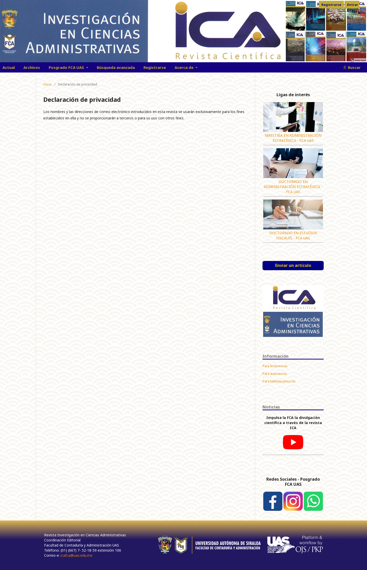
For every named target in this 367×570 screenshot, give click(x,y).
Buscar (354, 67)
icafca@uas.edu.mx (76, 555)
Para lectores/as (275, 366)
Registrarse (154, 67)
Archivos (31, 67)
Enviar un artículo (293, 265)
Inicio (47, 84)
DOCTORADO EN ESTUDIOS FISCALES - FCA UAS (293, 235)
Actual (9, 67)
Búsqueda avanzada (116, 67)
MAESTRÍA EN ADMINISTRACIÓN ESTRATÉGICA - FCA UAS (293, 138)
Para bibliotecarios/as (279, 381)
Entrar (352, 4)
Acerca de (184, 67)
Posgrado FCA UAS (67, 67)
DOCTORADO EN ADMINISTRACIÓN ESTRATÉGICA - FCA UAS (293, 186)
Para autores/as (275, 373)
